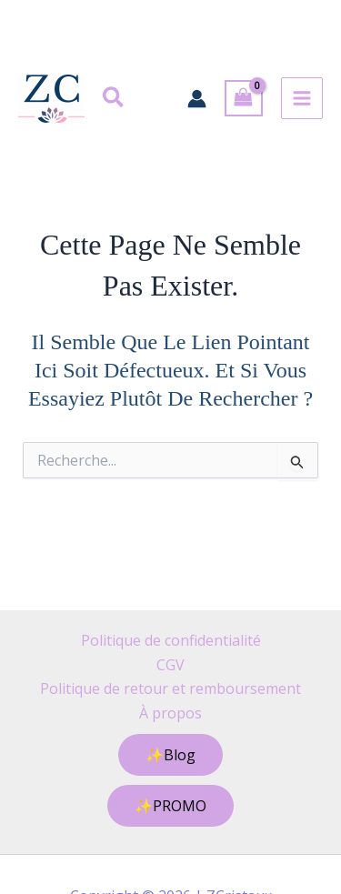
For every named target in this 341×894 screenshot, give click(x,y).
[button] (114, 99)
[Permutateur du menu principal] (302, 98)
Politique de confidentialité (171, 640)
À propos (170, 713)
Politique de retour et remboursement (170, 688)
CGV (170, 665)
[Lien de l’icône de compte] (196, 98)
